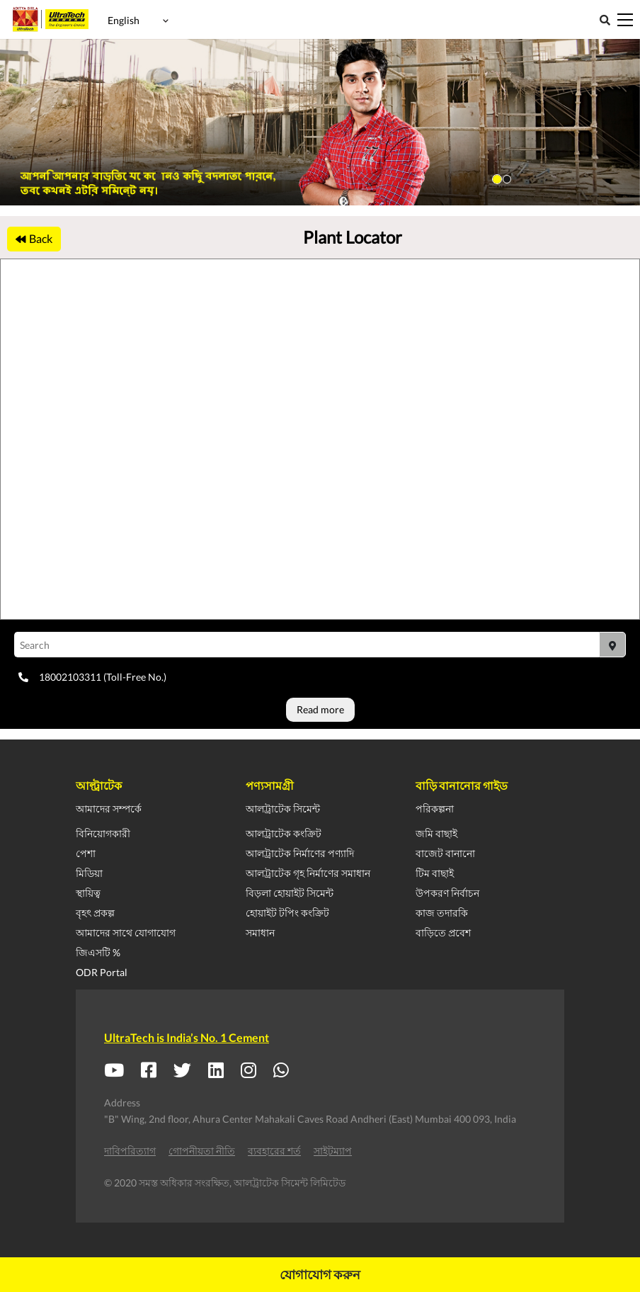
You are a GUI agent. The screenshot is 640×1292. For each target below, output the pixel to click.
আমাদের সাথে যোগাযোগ (126, 932)
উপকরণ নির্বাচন (447, 893)
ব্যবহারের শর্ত (274, 1151)
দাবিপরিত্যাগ (130, 1151)
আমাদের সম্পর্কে (109, 809)
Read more (320, 709)
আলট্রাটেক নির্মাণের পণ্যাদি (300, 853)
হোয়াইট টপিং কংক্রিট (287, 913)
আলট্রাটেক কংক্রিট (283, 833)
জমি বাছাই (436, 833)
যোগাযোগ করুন (320, 1274)
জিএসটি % (98, 952)
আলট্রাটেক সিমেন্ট (283, 809)
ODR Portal (101, 972)
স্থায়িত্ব (88, 893)
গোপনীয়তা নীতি (201, 1151)
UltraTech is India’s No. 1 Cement (186, 1037)
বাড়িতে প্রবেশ (443, 932)
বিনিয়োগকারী (103, 833)
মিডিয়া (89, 873)
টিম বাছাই (435, 873)
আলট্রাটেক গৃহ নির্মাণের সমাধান (308, 873)
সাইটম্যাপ (333, 1151)
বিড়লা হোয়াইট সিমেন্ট (289, 893)
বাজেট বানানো (445, 853)
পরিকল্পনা (435, 809)
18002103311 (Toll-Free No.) (92, 677)
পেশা (86, 853)
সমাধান (260, 932)
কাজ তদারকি (442, 913)
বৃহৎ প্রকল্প (95, 913)
